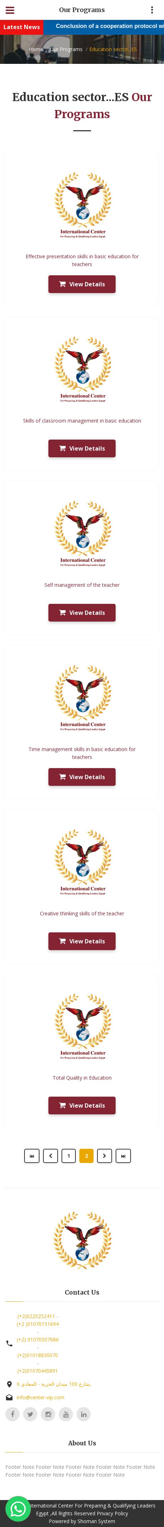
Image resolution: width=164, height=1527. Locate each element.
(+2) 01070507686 (38, 1339)
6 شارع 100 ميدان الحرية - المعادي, (54, 1383)
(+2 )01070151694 (38, 1324)
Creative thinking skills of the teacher (82, 913)
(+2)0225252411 (36, 1316)
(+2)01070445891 (37, 1370)
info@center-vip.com (40, 1397)
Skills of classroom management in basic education (82, 420)
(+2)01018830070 (37, 1355)
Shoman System (96, 1521)
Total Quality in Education (82, 1077)
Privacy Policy (112, 1513)
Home (36, 49)
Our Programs (66, 49)
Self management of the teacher (82, 584)
